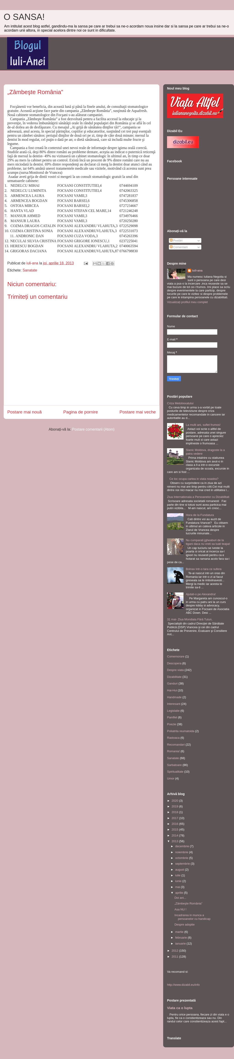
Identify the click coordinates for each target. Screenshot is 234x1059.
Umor (170, 778)
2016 (175, 823)
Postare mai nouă (24, 412)
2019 (175, 806)
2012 (175, 950)
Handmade (174, 697)
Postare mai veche (138, 412)
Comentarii (179, 247)
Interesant (173, 704)
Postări (176, 240)
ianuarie (181, 943)
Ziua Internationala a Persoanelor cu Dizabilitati (198, 497)
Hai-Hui (172, 690)
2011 (175, 956)
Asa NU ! (180, 909)
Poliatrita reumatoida (180, 731)
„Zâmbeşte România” (188, 903)
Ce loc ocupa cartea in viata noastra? (193, 479)
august (180, 869)
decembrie (182, 846)
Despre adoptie (184, 924)
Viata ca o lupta (179, 1008)
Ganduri (172, 683)
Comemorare (175, 656)
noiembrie (182, 852)
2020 (175, 800)
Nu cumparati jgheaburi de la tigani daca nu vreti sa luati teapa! (208, 542)
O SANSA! (24, 17)
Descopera (174, 663)
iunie (178, 881)
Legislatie (173, 710)
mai (178, 887)
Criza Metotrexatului (180, 403)
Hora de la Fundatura (200, 515)
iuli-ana (197, 270)
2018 (175, 812)
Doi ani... (180, 897)
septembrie (183, 863)
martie (179, 932)
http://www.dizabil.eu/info (183, 984)
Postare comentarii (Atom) (93, 429)
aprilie (179, 892)
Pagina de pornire (80, 412)
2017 (175, 818)
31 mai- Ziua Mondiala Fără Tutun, (190, 619)
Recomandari (176, 744)
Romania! (173, 751)
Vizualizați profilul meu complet (187, 302)
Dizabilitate (174, 677)
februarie (181, 937)
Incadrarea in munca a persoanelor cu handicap (192, 917)
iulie (178, 875)
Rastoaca (173, 737)
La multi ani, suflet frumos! (203, 424)
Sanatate (30, 270)
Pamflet (172, 717)
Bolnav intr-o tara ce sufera (203, 569)
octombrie (182, 858)
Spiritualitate (175, 771)
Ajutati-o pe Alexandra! (201, 594)
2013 (175, 841)
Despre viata (175, 670)
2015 (175, 829)
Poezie (171, 724)
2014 (175, 835)
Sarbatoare (174, 765)
